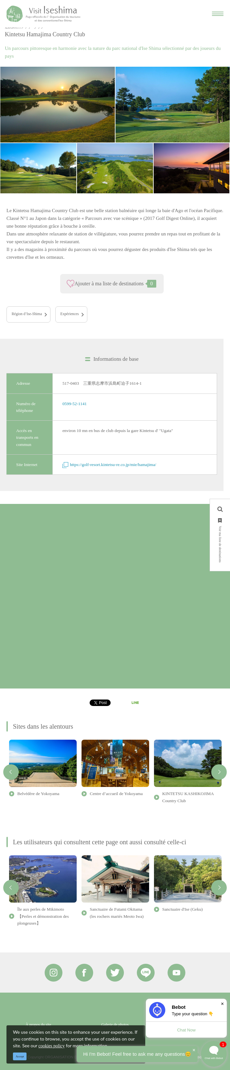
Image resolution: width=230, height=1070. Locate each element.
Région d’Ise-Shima (27, 314)
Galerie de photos (115, 1024)
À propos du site (38, 1024)
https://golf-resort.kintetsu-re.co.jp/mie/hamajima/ (109, 464)
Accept (20, 1056)
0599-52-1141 (74, 403)
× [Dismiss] (222, 1004)
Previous (11, 772)
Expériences (69, 314)
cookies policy (51, 1045)
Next (219, 772)
